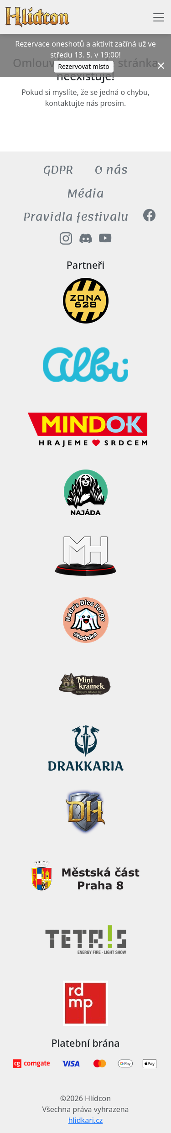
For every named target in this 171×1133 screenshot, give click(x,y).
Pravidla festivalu (76, 217)
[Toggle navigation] (159, 17)
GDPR (58, 170)
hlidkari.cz (85, 1120)
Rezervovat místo (83, 66)
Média (85, 193)
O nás (111, 170)
